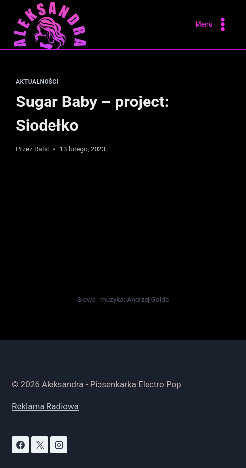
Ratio (41, 149)
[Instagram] (58, 444)
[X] (39, 444)
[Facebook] (20, 444)
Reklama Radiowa (45, 406)
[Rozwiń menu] (212, 24)
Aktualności (37, 81)
